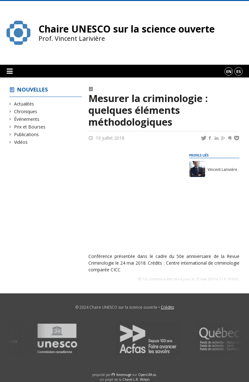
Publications (26, 134)
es (238, 71)
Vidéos (21, 142)
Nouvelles (32, 89)
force (123, 374)
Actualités (24, 104)
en (229, 71)
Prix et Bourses (29, 127)
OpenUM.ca (147, 374)
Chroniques (25, 111)
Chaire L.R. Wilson (136, 379)
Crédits (167, 307)
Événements (26, 119)
